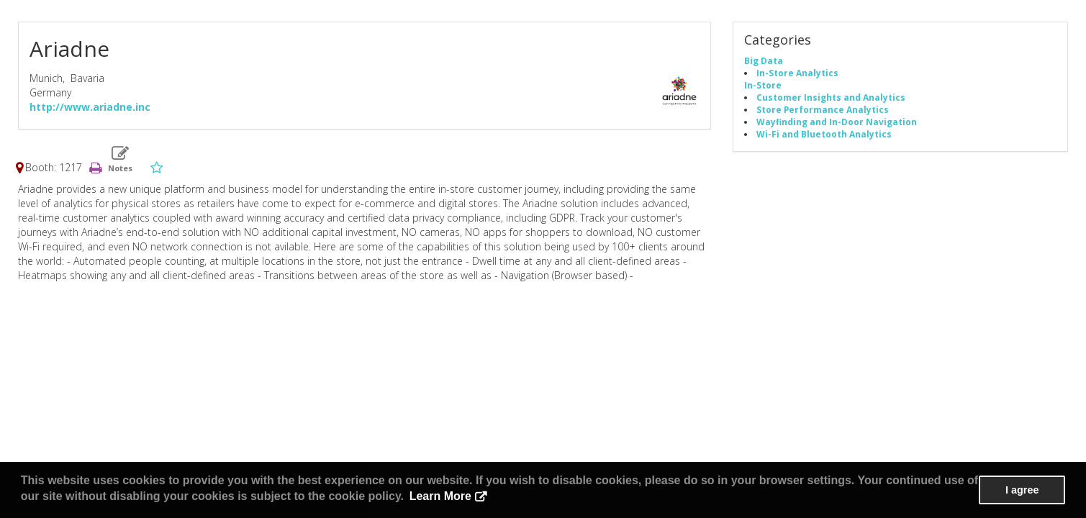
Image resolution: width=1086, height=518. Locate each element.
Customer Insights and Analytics (830, 97)
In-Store (763, 85)
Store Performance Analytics (822, 109)
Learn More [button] (440, 496)
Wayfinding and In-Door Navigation (836, 121)
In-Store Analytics (797, 72)
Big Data (763, 60)
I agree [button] (1022, 490)
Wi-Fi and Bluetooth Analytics (824, 134)
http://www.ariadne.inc (90, 107)
